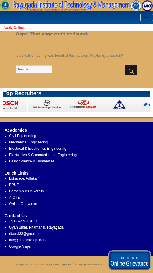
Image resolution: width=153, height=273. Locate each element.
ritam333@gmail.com (26, 234)
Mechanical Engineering (28, 142)
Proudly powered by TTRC (89, 264)
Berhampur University (26, 191)
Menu (146, 17)
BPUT (14, 185)
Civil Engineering (22, 136)
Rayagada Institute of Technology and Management (44, 264)
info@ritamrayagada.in (27, 240)
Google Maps (20, 246)
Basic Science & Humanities (31, 161)
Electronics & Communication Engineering (43, 155)
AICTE (14, 197)
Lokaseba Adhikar (23, 178)
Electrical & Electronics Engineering (37, 148)
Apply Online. (15, 28)
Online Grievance (23, 204)
